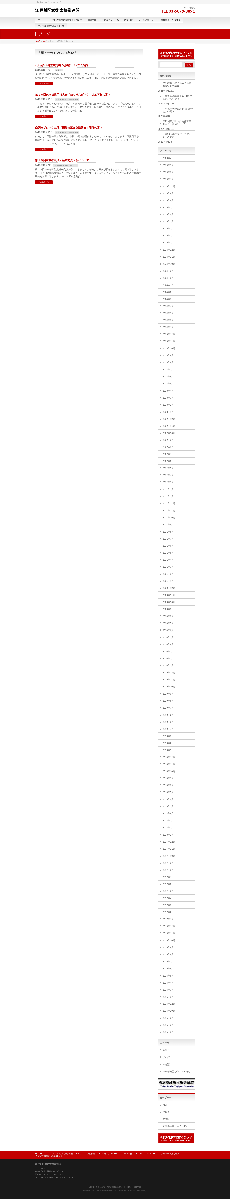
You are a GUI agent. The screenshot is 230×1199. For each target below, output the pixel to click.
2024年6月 (168, 292)
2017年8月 (168, 870)
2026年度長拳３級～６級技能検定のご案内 (177, 84)
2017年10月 (169, 856)
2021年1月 (168, 581)
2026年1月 (168, 179)
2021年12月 (169, 503)
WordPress (99, 1190)
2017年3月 (168, 905)
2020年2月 (168, 658)
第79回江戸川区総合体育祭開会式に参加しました (177, 123)
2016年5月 (168, 975)
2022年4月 (168, 475)
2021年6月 (168, 545)
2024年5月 (168, 299)
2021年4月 (168, 559)
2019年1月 (168, 750)
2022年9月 (168, 440)
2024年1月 (168, 327)
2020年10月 (169, 602)
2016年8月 (168, 954)
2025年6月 (168, 214)
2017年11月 (169, 848)
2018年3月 (168, 820)
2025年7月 (168, 207)
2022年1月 (168, 496)
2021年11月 (169, 510)
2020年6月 (168, 630)
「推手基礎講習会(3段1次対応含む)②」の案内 (177, 97)
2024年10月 (169, 263)
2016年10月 (169, 940)
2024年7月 (168, 285)
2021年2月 (168, 574)
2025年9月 (168, 193)
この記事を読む (44, 83)
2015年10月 (169, 1010)
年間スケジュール (110, 1153)
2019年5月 (168, 722)
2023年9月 (168, 355)
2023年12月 (169, 334)
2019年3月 (168, 736)
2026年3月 (168, 165)
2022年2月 (168, 489)
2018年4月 (168, 813)
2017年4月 (168, 898)
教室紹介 (128, 1153)
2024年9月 (168, 271)
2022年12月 (169, 419)
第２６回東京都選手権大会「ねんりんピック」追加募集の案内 (72, 94)
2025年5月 (168, 221)
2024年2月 (168, 320)
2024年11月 (169, 256)
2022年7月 (168, 454)
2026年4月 (168, 158)
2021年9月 (168, 524)
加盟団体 (91, 1153)
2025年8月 (168, 200)
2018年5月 (168, 806)
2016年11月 (169, 933)
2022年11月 (169, 426)
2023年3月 (168, 397)
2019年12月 (169, 672)
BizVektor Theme (115, 1190)
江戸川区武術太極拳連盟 (57, 10)
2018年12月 (169, 757)
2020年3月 (168, 651)
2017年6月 (168, 884)
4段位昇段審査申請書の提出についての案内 (61, 65)
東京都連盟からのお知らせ (67, 99)
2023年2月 (168, 404)
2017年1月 (168, 919)
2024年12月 (169, 249)
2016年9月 (168, 947)
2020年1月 (168, 665)
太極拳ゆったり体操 (170, 1153)
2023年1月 (168, 412)
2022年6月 (168, 461)
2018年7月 (168, 792)
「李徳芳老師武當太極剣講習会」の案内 (178, 110)
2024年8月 (168, 278)
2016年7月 (168, 961)
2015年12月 (169, 1003)
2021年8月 (168, 531)
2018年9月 (168, 778)
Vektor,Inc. (131, 1190)
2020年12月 (169, 588)
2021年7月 (168, 538)
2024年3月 (168, 313)
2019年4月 (168, 729)
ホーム (41, 1153)
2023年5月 (168, 383)
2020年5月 (168, 637)
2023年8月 (168, 362)
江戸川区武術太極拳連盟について (66, 1153)
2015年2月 (168, 1032)
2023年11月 (169, 341)
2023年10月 (169, 348)
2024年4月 (168, 306)
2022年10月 (169, 433)
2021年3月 (168, 566)
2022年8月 (168, 447)
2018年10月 (169, 771)
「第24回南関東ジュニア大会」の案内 (177, 135)
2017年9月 (168, 863)
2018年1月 (168, 834)
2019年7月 (168, 707)
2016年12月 (169, 926)
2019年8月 (168, 700)
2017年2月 (168, 912)
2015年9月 (168, 1018)
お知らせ (167, 1050)
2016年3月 (168, 989)
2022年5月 (168, 468)
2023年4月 (168, 390)
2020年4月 (168, 644)
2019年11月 (169, 679)
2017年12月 (169, 841)
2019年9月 (168, 693)
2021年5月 (168, 552)
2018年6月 (168, 799)
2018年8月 (168, 785)
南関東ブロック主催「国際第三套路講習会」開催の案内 (68, 127)
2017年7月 (168, 877)
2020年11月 (169, 595)
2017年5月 (168, 891)
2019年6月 (168, 715)
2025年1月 (168, 242)
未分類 (58, 70)
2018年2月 (168, 827)
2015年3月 (168, 1025)
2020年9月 (168, 609)
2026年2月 (168, 172)
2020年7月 (168, 623)
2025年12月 (169, 186)
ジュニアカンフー (147, 1153)
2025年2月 (168, 235)
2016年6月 (168, 968)
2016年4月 (168, 982)
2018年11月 (169, 764)
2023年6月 (168, 376)
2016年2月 (168, 996)
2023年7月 (168, 369)
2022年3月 (168, 482)
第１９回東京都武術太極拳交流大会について (62, 160)
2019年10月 (169, 686)
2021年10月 (169, 517)
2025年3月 (168, 228)
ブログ (166, 1057)
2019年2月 (168, 743)
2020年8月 (168, 616)
